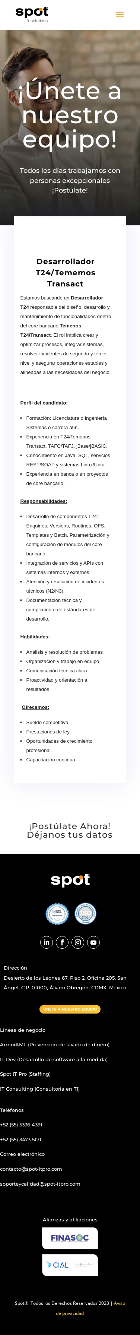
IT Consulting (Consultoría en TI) (40, 1089)
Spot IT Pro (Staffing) (25, 1074)
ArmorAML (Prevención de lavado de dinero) (54, 1044)
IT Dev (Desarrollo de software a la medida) (54, 1059)
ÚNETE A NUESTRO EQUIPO (70, 1009)
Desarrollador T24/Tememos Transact (66, 272)
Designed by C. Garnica (30, 1198)
